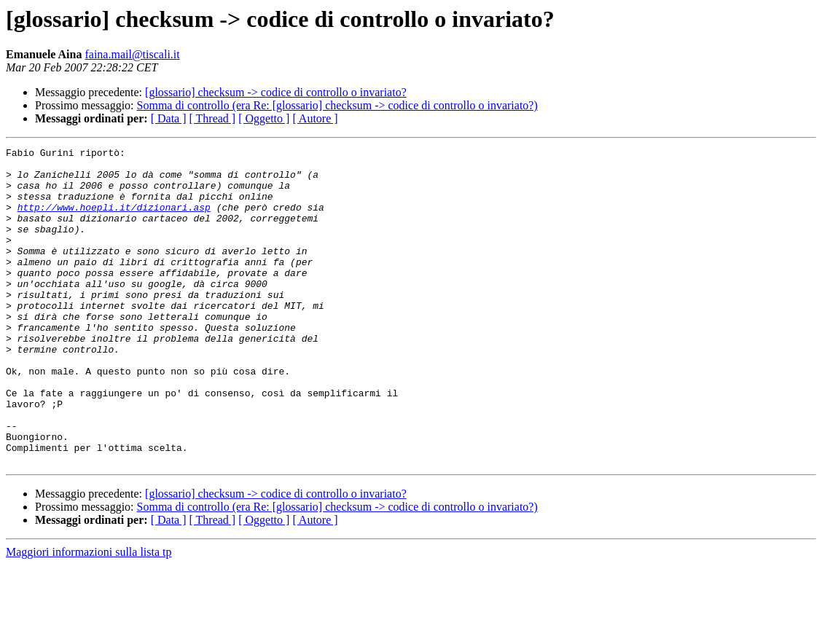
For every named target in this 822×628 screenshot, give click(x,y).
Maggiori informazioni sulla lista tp (89, 615)
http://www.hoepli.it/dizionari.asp (114, 220)
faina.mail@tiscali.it (132, 54)
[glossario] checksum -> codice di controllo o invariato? (276, 92)
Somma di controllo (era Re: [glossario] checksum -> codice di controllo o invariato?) (337, 105)
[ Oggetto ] (263, 118)
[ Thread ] (212, 118)
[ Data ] (169, 118)
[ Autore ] (314, 118)
